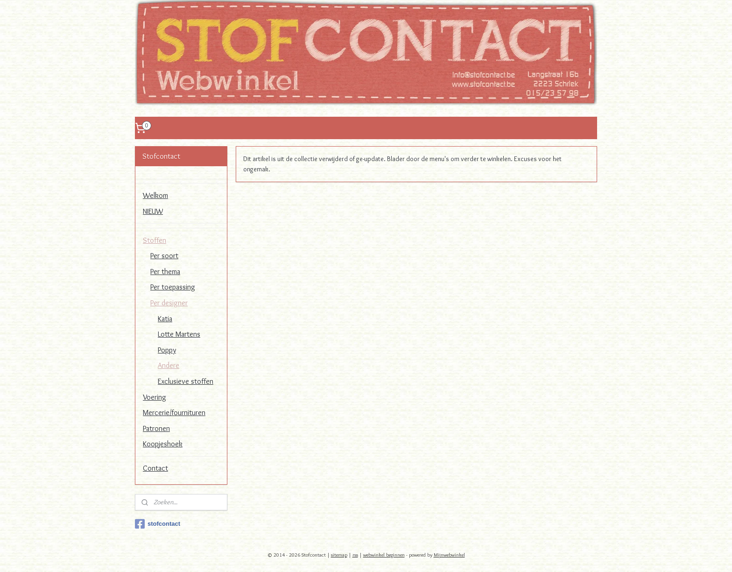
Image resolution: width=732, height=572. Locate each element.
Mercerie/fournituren (174, 412)
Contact (155, 468)
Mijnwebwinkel (449, 554)
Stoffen (154, 240)
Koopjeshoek (163, 443)
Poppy (167, 350)
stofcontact (157, 524)
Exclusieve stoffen (185, 381)
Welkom (155, 195)
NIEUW (153, 211)
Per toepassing (172, 286)
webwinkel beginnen (384, 554)
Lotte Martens (179, 334)
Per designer (169, 302)
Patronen (156, 428)
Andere (168, 365)
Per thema (165, 271)
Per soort (164, 255)
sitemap (339, 554)
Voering (154, 397)
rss (355, 554)
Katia (165, 318)
